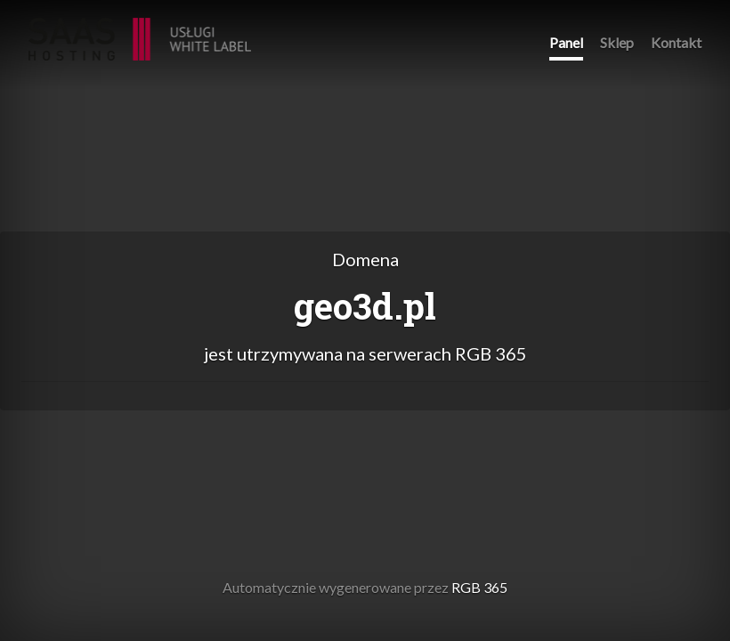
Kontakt (676, 42)
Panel (566, 42)
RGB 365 (139, 29)
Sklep (617, 42)
